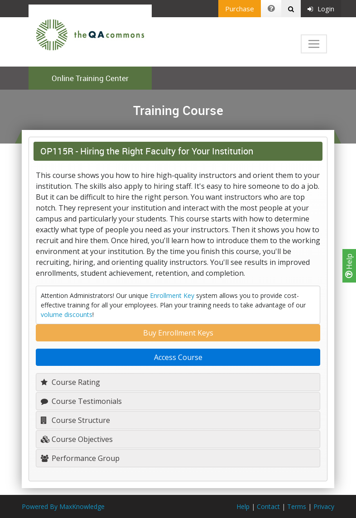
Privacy (323, 506)
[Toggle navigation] (314, 43)
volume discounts (66, 314)
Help (349, 266)
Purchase (239, 8)
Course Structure (75, 420)
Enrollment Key (172, 295)
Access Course (178, 357)
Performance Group (80, 458)
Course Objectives (77, 439)
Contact (268, 506)
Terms (296, 506)
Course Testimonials (81, 401)
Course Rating (70, 382)
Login (321, 8)
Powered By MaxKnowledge (63, 506)
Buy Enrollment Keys (178, 333)
